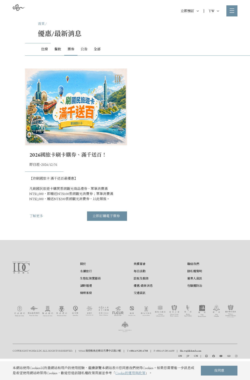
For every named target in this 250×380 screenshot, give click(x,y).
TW (214, 11)
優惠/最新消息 (143, 305)
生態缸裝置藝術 (90, 298)
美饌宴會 (140, 283)
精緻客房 (86, 312)
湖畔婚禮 (86, 305)
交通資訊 (140, 312)
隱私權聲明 (194, 291)
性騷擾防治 (194, 305)
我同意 (219, 370)
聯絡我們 (193, 283)
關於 (83, 283)
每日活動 (140, 291)
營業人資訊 (194, 298)
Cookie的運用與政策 (130, 373)
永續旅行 (86, 291)
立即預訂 (190, 11)
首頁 (41, 24)
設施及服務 (141, 298)
